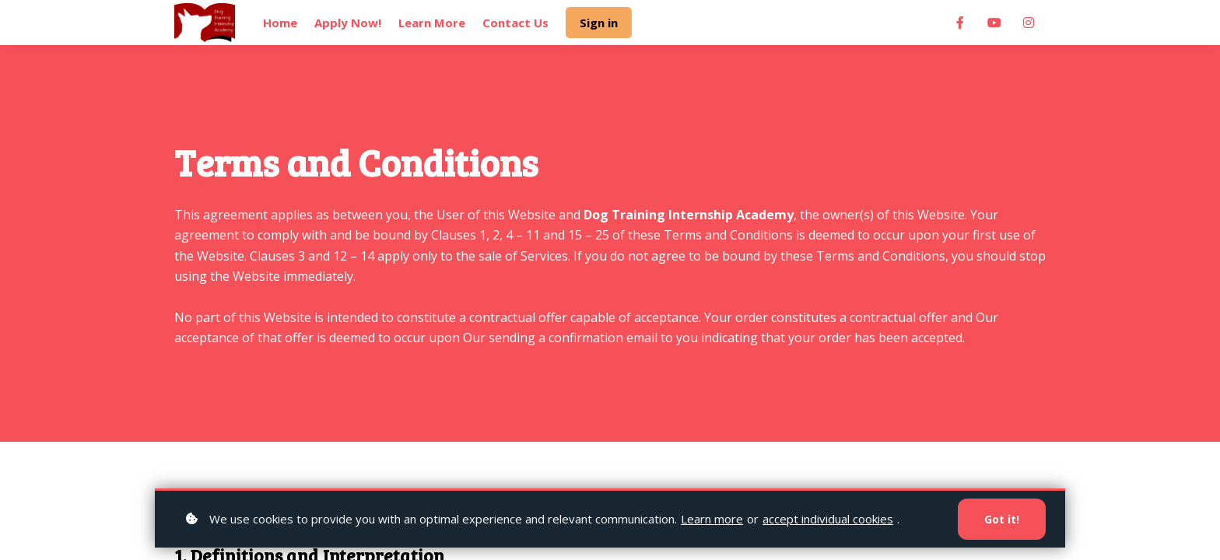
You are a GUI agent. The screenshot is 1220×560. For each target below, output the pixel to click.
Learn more (712, 519)
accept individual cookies (827, 519)
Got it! (1001, 519)
